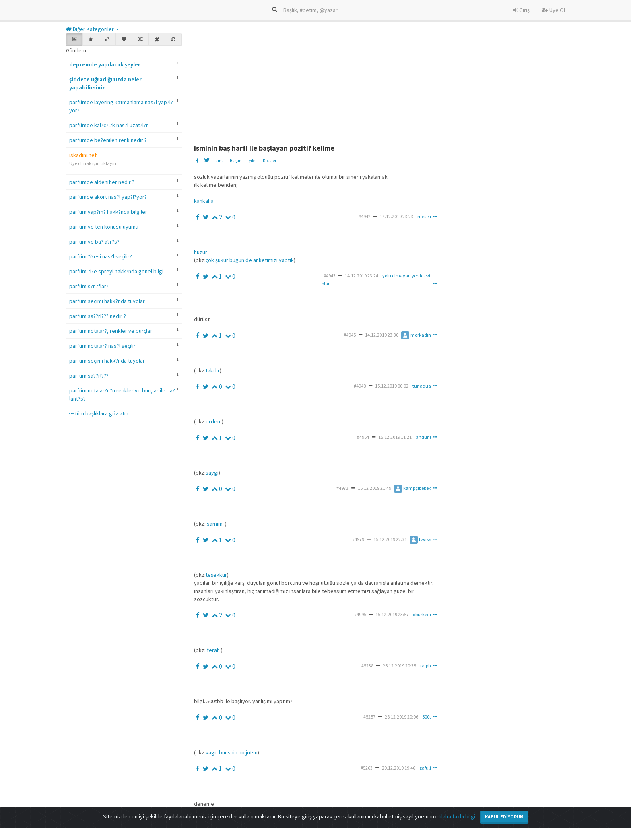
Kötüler (269, 160)
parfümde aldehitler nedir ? (101, 182)
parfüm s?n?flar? (89, 286)
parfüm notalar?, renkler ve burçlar (110, 331)
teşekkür (216, 574)
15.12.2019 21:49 (374, 488)
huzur (200, 252)
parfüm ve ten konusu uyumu (103, 226)
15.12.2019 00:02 (391, 386)
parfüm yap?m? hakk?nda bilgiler (108, 211)
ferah (213, 650)
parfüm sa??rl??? (89, 375)
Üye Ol (553, 10)
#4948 (360, 386)
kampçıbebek (412, 488)
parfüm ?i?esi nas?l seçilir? (100, 256)
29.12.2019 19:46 (398, 768)
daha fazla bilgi (457, 816)
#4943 (330, 276)
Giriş (521, 10)
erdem (214, 421)
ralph (425, 666)
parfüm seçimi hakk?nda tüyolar (107, 301)
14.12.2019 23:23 (396, 216)
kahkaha (204, 200)
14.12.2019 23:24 (361, 276)
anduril (423, 437)
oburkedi (422, 614)
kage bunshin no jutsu (232, 752)
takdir (213, 370)
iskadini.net (83, 155)
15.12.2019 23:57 (392, 614)
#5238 (367, 666)
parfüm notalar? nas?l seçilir (102, 345)
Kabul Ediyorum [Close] (504, 817)
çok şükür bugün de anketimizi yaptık (250, 260)
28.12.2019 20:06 (401, 717)
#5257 (369, 717)
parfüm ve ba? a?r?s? (94, 241)
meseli (424, 216)
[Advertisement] (389, 83)
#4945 (350, 335)
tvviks (420, 539)
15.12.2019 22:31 (390, 539)
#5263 (367, 768)
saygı (212, 472)
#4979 (358, 539)
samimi (215, 523)
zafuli (425, 768)
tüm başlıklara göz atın (98, 413)
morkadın (416, 335)
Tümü (218, 160)
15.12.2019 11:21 (395, 437)
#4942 (365, 216)
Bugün (235, 160)
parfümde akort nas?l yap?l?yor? (108, 196)
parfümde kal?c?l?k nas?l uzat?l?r (108, 125)
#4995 (360, 614)
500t (426, 717)
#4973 (342, 488)
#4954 (363, 437)
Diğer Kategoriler (92, 29)
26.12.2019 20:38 (399, 666)
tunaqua (421, 386)
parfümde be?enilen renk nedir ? (108, 140)
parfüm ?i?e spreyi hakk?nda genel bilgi (116, 271)
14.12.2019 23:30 (381, 335)
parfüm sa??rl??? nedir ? (97, 316)
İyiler (252, 160)
